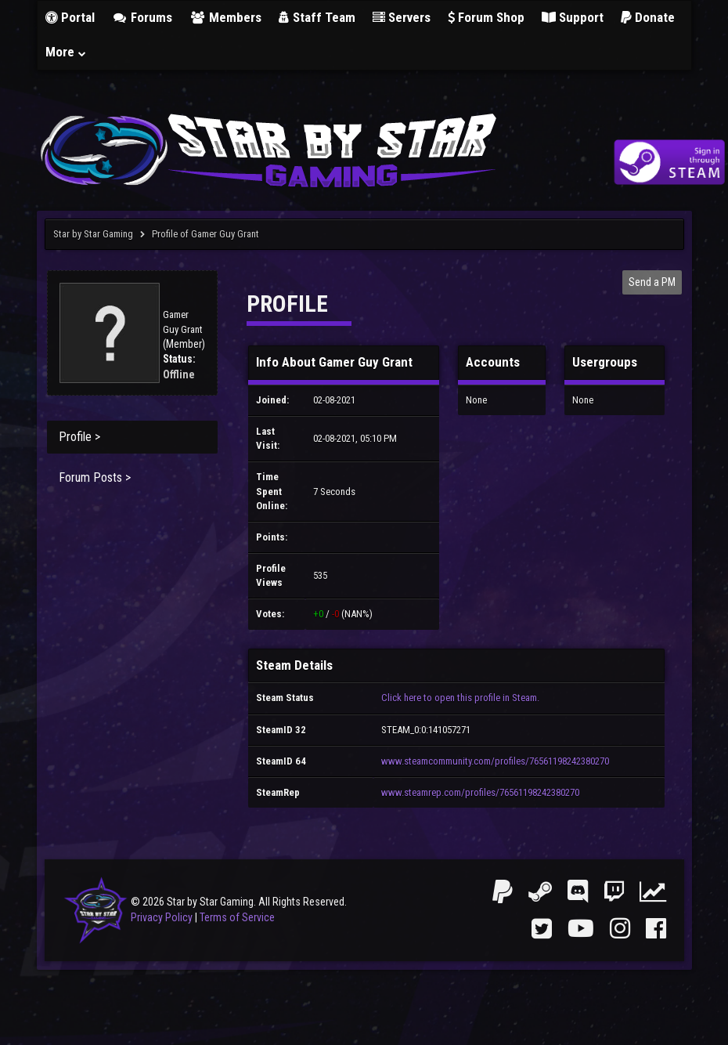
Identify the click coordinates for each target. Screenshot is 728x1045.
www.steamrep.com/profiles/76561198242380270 (480, 792)
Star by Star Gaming (93, 234)
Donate (648, 17)
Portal (70, 17)
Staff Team (317, 17)
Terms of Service (237, 917)
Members (225, 17)
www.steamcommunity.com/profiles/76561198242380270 (495, 761)
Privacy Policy (162, 917)
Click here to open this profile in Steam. (460, 697)
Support (573, 17)
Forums (142, 17)
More (66, 52)
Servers (402, 17)
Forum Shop (486, 17)
